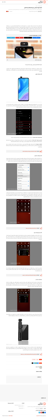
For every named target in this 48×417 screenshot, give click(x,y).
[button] (38, 363)
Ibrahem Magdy (10, 415)
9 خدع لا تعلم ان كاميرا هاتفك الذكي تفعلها (31, 228)
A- (6, 11)
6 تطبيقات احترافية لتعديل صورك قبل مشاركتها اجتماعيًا (30, 151)
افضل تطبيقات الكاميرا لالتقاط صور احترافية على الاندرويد (29, 275)
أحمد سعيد (39, 11)
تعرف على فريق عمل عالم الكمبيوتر (19, 405)
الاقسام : (45, 408)
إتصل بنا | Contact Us (21, 406)
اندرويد (36, 5)
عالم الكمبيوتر (38, 415)
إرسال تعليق (39, 377)
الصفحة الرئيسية (40, 5)
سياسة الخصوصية (21, 408)
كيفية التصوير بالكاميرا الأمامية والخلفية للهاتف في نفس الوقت (29, 354)
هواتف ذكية (34, 359)
